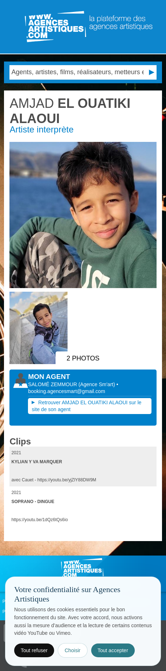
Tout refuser (34, 650)
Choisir (73, 650)
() (97, 384)
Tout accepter (113, 650)
